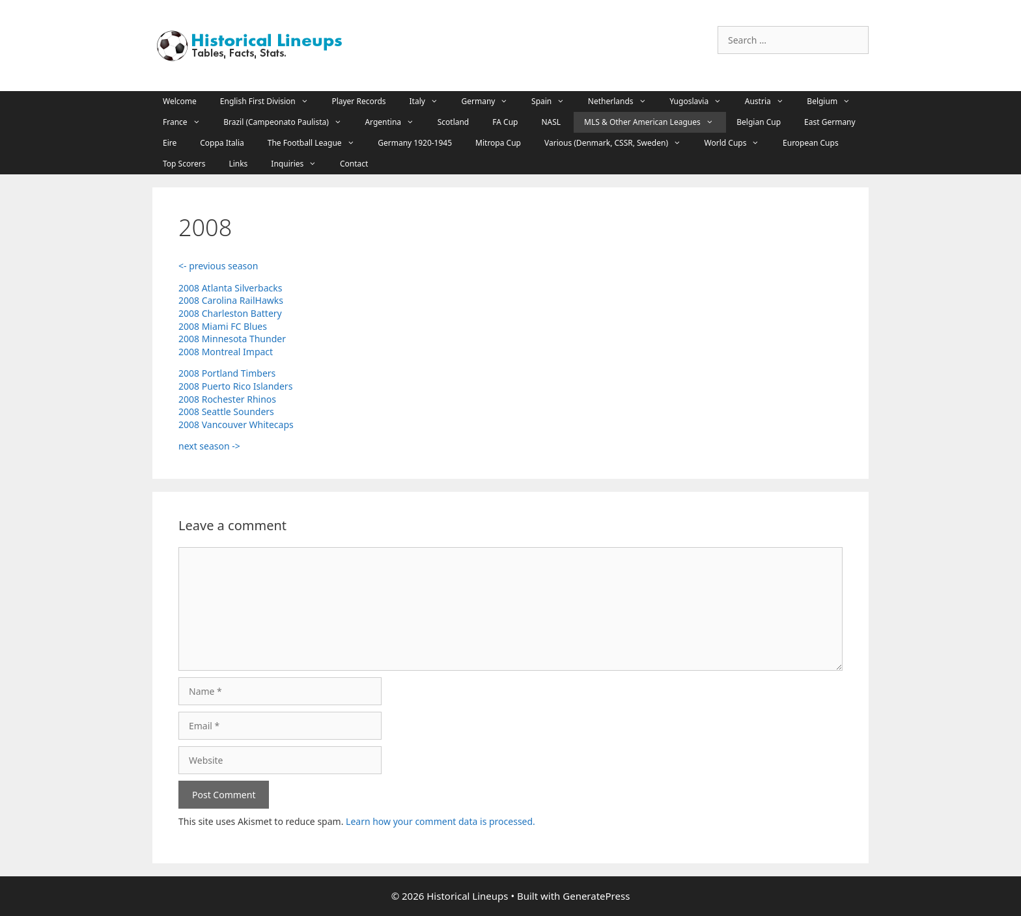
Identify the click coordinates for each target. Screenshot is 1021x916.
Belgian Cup (758, 122)
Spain (554, 101)
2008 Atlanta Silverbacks (230, 288)
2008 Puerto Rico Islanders (235, 386)
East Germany (830, 122)
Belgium (835, 101)
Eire (169, 142)
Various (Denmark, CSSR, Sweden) (619, 143)
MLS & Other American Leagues (655, 122)
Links (238, 163)
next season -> (209, 446)
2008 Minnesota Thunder (232, 338)
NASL (551, 122)
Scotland (453, 122)
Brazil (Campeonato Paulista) (288, 122)
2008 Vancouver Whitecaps (236, 424)
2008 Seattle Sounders (226, 411)
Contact (354, 163)
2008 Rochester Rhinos (227, 399)
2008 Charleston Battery (230, 313)
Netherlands (623, 101)
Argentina (396, 122)
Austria (771, 101)
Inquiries (300, 164)
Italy (430, 101)
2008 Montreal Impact (225, 351)
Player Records (358, 101)
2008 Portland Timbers (226, 373)
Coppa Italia (222, 142)
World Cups (738, 143)
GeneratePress (596, 895)
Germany (492, 101)
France (188, 122)
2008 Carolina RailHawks (230, 300)
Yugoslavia (701, 101)
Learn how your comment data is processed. (440, 821)
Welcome (180, 101)
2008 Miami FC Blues (222, 326)
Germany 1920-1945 (415, 142)
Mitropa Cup (498, 142)
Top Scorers (184, 163)
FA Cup (505, 122)
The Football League (317, 143)
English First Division (271, 101)
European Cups (811, 142)
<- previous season (218, 266)
